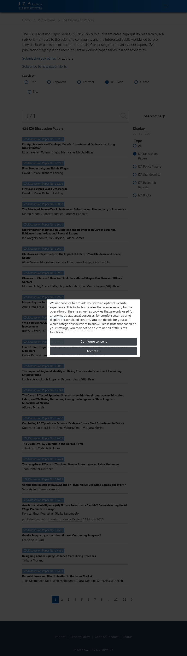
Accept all (93, 351)
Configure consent (94, 342)
